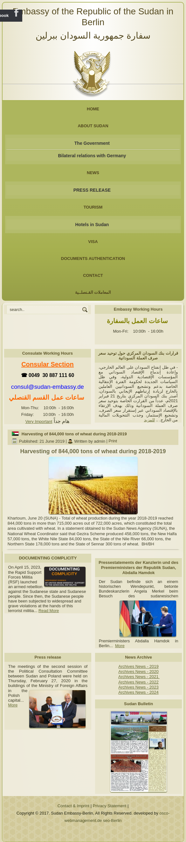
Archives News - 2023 (138, 687)
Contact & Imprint (73, 805)
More (120, 645)
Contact (93, 275)
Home (93, 109)
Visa (93, 241)
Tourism (93, 207)
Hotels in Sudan (92, 224)
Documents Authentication (93, 258)
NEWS (93, 172)
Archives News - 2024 (138, 692)
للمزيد (149, 419)
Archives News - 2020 (138, 671)
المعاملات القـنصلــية (93, 292)
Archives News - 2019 (138, 666)
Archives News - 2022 (138, 682)
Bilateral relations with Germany (92, 155)
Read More (48, 610)
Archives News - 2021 (139, 676)
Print (112, 441)
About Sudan (93, 125)
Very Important (38, 421)
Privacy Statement (110, 805)
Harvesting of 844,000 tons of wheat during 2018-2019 (74, 434)
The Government (92, 143)
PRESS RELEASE (92, 190)
